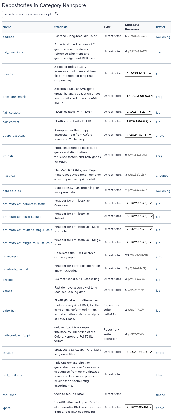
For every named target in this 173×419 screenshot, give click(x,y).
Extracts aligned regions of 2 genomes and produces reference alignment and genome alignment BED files (74, 51)
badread (8, 37)
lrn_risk (8, 156)
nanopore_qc (12, 191)
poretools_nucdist (15, 269)
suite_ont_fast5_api (16, 335)
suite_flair (9, 310)
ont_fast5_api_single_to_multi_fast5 (27, 243)
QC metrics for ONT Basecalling (76, 279)
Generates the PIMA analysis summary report (74, 255)
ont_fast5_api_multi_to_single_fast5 (27, 230)
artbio (160, 135)
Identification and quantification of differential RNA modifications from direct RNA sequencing (77, 407)
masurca (9, 175)
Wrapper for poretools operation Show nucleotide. (77, 268)
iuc (158, 74)
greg (159, 52)
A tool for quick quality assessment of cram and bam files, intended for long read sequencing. (75, 73)
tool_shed (9, 395)
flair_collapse (12, 112)
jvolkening (163, 37)
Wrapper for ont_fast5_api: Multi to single (76, 229)
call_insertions (13, 52)
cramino (8, 74)
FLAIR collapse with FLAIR (73, 112)
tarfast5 (8, 353)
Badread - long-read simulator (75, 36)
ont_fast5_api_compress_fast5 (24, 204)
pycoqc (8, 280)
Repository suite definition (111, 309)
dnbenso (162, 175)
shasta (7, 291)
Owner (160, 27)
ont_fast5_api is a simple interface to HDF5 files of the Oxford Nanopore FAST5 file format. (75, 334)
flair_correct (11, 122)
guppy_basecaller (15, 135)
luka (159, 375)
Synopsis (60, 27)
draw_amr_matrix (14, 97)
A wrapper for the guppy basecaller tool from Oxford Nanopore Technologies (73, 134)
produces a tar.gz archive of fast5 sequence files (77, 352)
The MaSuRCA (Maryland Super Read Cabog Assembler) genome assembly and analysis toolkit (77, 174)
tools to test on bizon (69, 394)
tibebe (160, 395)
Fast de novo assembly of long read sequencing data (75, 290)
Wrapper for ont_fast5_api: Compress (72, 203)
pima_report (11, 256)
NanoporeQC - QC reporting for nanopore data (76, 190)
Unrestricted (113, 36)
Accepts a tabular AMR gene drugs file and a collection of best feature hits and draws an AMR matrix (78, 96)
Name (7, 27)
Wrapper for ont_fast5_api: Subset (72, 216)
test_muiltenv (12, 375)
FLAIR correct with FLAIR (72, 121)
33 (136, 255)
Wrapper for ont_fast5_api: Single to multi (77, 242)
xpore (7, 408)
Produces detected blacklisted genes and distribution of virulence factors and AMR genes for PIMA (77, 154)
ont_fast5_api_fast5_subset (22, 217)
